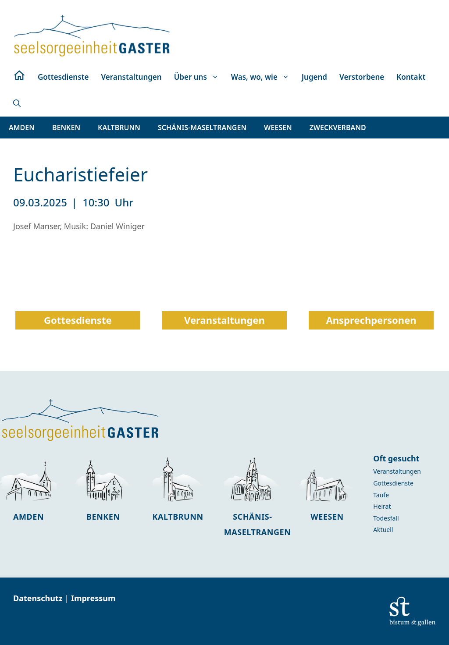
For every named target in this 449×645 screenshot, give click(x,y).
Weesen (326, 516)
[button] (17, 103)
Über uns (199, 77)
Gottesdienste (63, 77)
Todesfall (386, 518)
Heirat (382, 506)
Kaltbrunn (178, 516)
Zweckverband (338, 127)
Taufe (381, 495)
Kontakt (410, 77)
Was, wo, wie (263, 77)
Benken (103, 516)
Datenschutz (38, 598)
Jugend (314, 77)
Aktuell (383, 529)
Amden (28, 516)
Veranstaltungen (131, 77)
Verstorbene (361, 77)
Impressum (93, 598)
